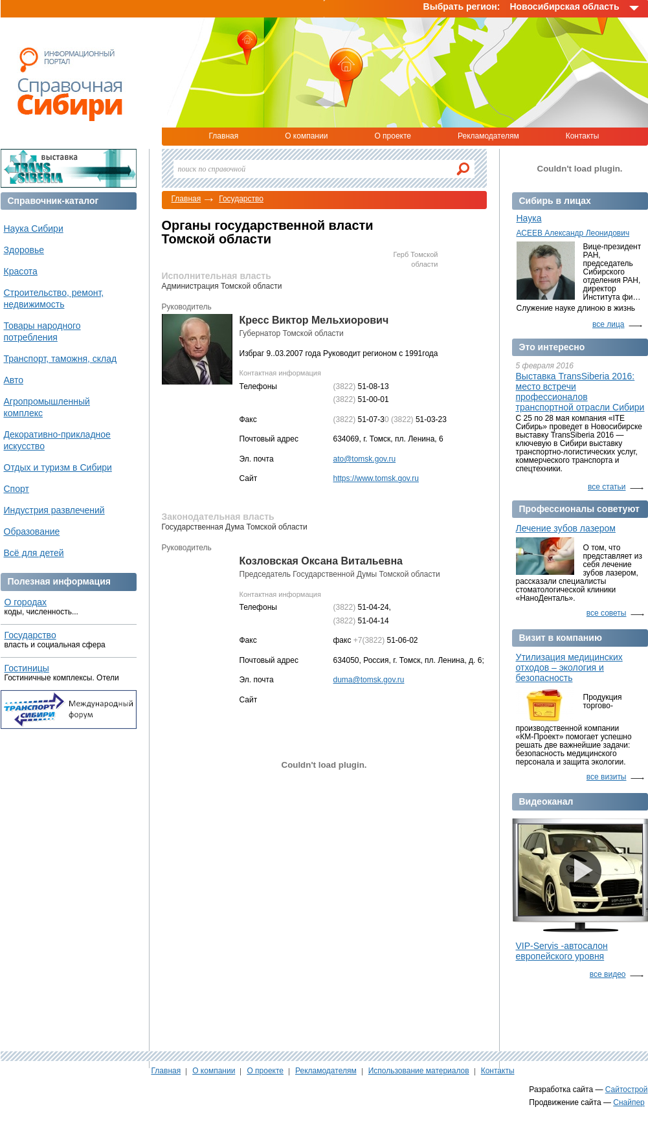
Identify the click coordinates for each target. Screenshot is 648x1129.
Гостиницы (27, 668)
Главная (224, 135)
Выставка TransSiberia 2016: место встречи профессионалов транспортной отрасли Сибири (580, 391)
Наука (529, 218)
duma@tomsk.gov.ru (369, 679)
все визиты (607, 776)
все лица (608, 324)
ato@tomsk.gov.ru (364, 459)
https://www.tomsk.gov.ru (376, 478)
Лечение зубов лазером (566, 528)
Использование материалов (418, 1070)
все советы (607, 613)
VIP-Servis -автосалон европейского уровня (562, 951)
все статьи (606, 486)
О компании (306, 135)
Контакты (582, 135)
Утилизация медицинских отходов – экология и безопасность (569, 667)
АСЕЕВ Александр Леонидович (573, 233)
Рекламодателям (488, 135)
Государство (241, 198)
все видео (608, 974)
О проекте (392, 135)
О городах (26, 602)
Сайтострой (626, 1089)
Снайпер (629, 1102)
